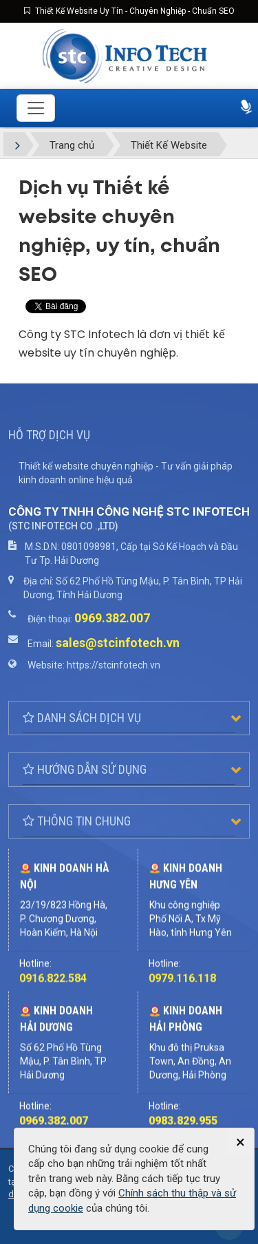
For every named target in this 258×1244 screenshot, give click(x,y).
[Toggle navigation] (36, 108)
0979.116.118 (182, 1025)
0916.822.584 (53, 1025)
